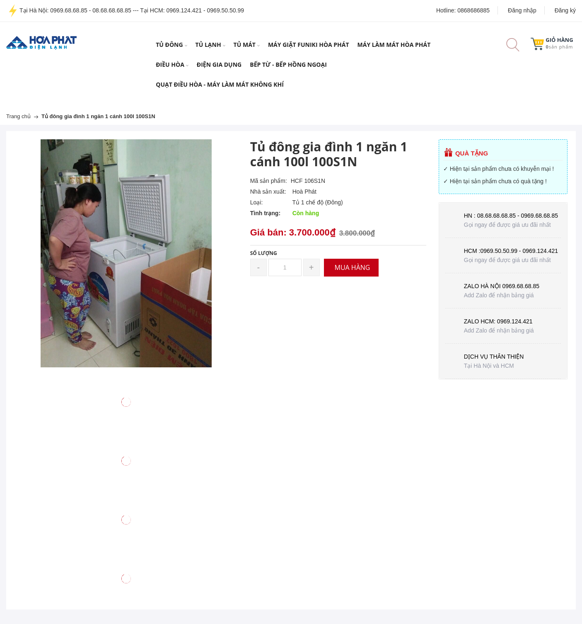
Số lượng (263, 253)
